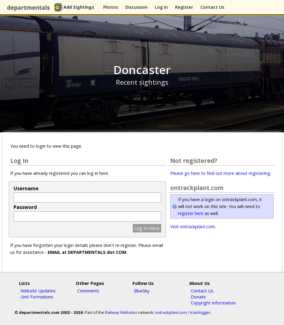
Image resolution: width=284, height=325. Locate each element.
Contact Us (212, 7)
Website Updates (38, 291)
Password (25, 207)
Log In (161, 7)
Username (26, 188)
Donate (198, 297)
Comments (88, 291)
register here (190, 213)
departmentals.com (29, 7)
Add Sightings (78, 7)
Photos (110, 7)
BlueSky (141, 291)
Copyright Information (213, 303)
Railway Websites (121, 312)
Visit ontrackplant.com (192, 226)
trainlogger (200, 312)
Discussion (136, 7)
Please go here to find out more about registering (220, 173)
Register (184, 7)
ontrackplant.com (171, 312)
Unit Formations (37, 297)
